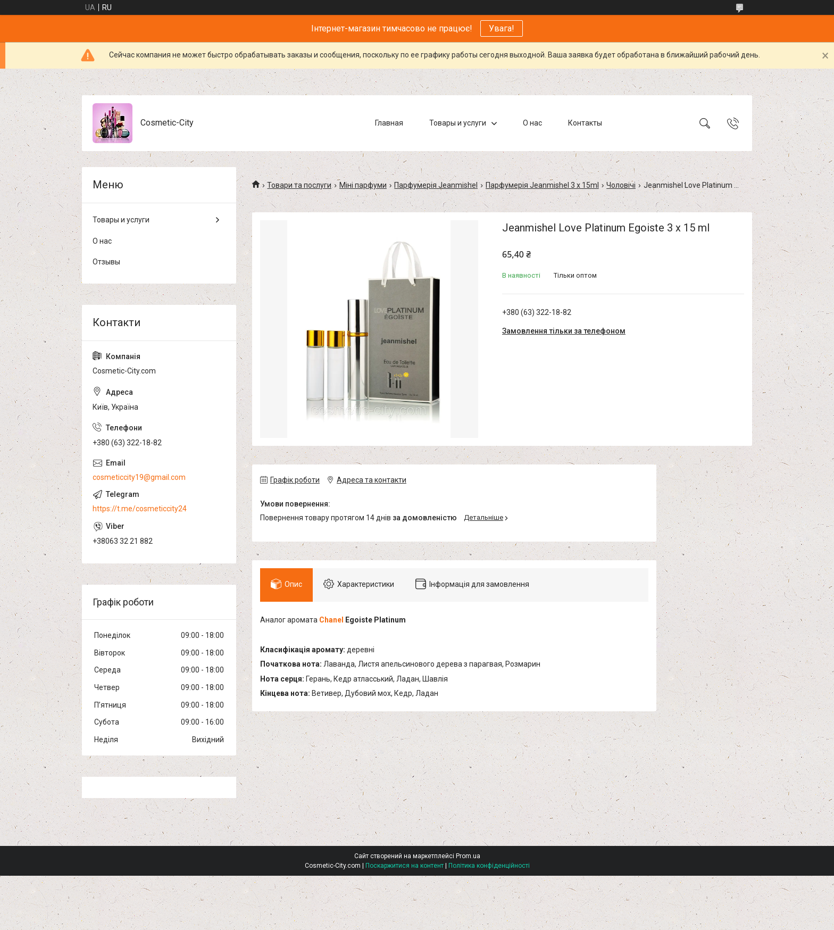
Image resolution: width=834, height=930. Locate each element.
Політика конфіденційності (489, 865)
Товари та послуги (299, 185)
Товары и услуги (457, 123)
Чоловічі (621, 185)
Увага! (501, 28)
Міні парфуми (363, 185)
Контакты (585, 123)
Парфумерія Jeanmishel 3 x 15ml (542, 185)
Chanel (331, 620)
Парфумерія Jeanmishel (436, 185)
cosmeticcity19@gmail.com (139, 477)
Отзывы (106, 262)
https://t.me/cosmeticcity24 (140, 508)
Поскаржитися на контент (404, 865)
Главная (389, 123)
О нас (532, 123)
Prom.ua (468, 856)
